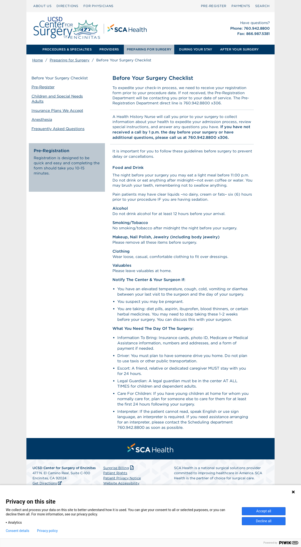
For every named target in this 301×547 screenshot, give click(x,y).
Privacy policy (47, 531)
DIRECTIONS (67, 6)
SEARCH (262, 6)
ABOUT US (42, 6)
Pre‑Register (213, 6)
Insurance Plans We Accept (58, 110)
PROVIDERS (109, 49)
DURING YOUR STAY (195, 49)
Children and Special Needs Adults (58, 99)
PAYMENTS (240, 6)
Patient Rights (115, 477)
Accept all (263, 511)
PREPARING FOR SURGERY (149, 49)
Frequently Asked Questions (59, 128)
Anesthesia (42, 119)
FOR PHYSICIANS (98, 6)
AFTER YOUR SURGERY (239, 49)
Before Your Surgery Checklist (60, 78)
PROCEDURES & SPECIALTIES (67, 49)
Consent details (17, 531)
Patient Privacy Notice (122, 482)
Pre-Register (44, 87)
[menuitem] (42, 6)
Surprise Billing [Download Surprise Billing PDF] (119, 472)
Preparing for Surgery (69, 60)
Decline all (263, 521)
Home (37, 60)
